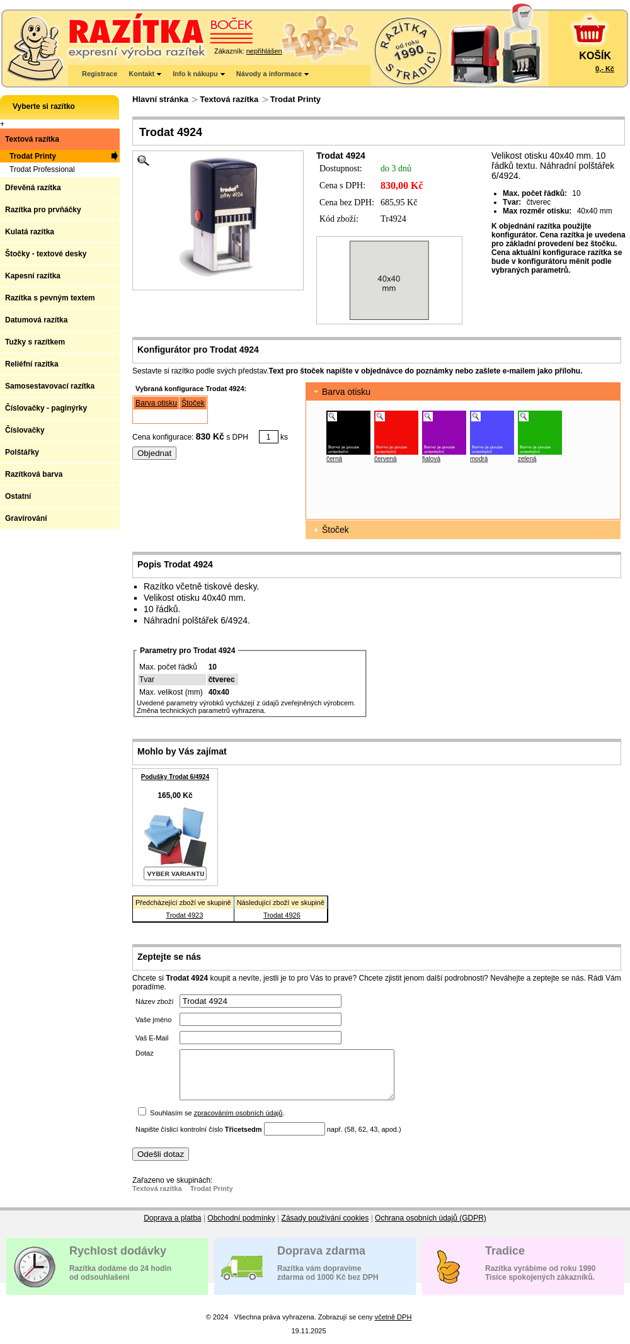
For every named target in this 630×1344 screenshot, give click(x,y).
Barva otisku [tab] (340, 392)
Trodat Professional (42, 169)
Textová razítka (229, 99)
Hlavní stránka (160, 99)
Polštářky (22, 452)
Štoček (193, 403)
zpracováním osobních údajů (238, 1122)
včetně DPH (393, 1326)
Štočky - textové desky (45, 253)
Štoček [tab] (330, 530)
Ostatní (18, 496)
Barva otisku (156, 403)
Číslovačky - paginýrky (46, 408)
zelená (527, 458)
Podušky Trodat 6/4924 (175, 776)
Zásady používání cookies (325, 1227)
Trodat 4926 (282, 915)
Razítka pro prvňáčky (43, 209)
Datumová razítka (36, 320)
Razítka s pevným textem (50, 297)
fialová (431, 458)
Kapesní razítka (32, 275)
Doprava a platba (172, 1227)
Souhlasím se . (217, 1122)
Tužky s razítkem (35, 342)
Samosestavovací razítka (49, 386)
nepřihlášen (264, 51)
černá (334, 458)
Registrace (99, 73)
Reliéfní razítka (32, 364)
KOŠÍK (595, 55)
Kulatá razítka (29, 231)
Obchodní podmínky (241, 1227)
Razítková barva (33, 474)
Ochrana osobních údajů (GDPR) (430, 1227)
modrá (479, 458)
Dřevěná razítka (33, 187)
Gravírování (26, 518)
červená (385, 458)
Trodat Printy (295, 99)
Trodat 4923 (184, 915)
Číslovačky (25, 430)
